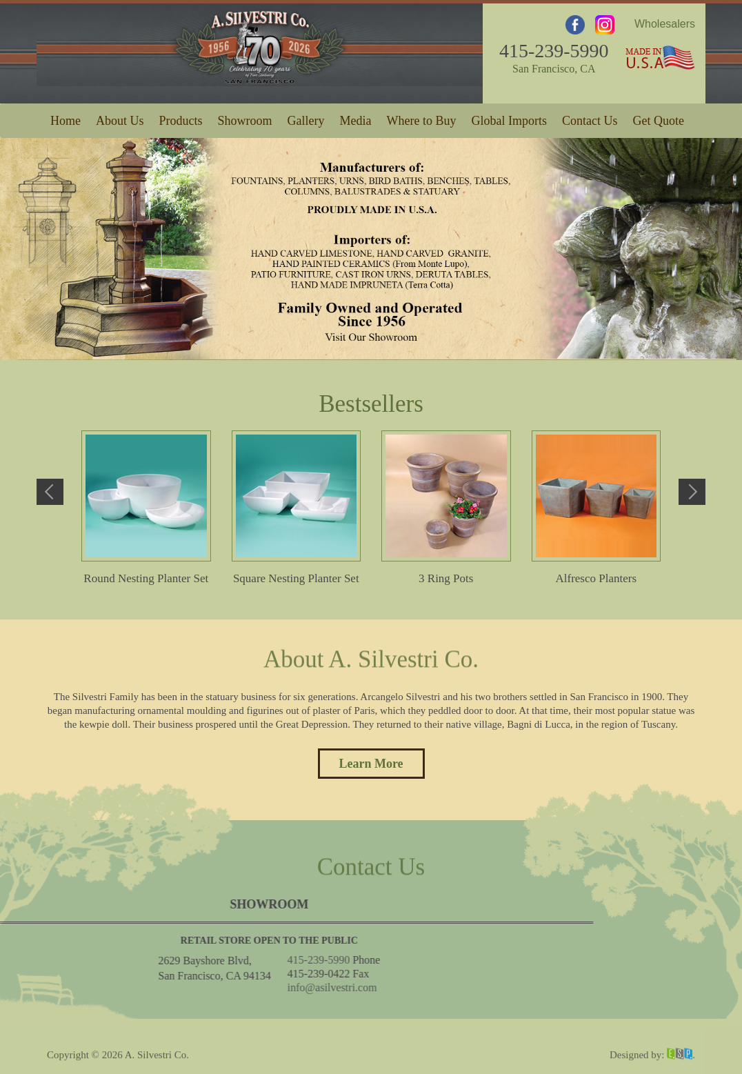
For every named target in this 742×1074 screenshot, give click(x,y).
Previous (50, 492)
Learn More (371, 763)
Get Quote (657, 118)
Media (356, 118)
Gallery (306, 118)
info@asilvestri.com (86, 987)
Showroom (245, 118)
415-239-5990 (554, 46)
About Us (120, 118)
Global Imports (509, 118)
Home (65, 118)
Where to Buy (422, 118)
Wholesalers (664, 20)
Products (181, 118)
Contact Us (590, 118)
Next (692, 492)
